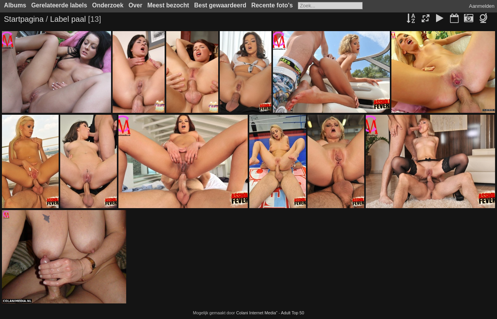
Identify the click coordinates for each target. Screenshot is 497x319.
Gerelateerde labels (59, 5)
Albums (15, 5)
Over (135, 5)
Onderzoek (107, 5)
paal (78, 19)
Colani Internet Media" (256, 312)
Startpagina (23, 19)
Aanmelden (482, 6)
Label (59, 19)
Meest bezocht (168, 5)
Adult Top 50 (292, 312)
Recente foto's (272, 5)
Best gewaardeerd (220, 5)
